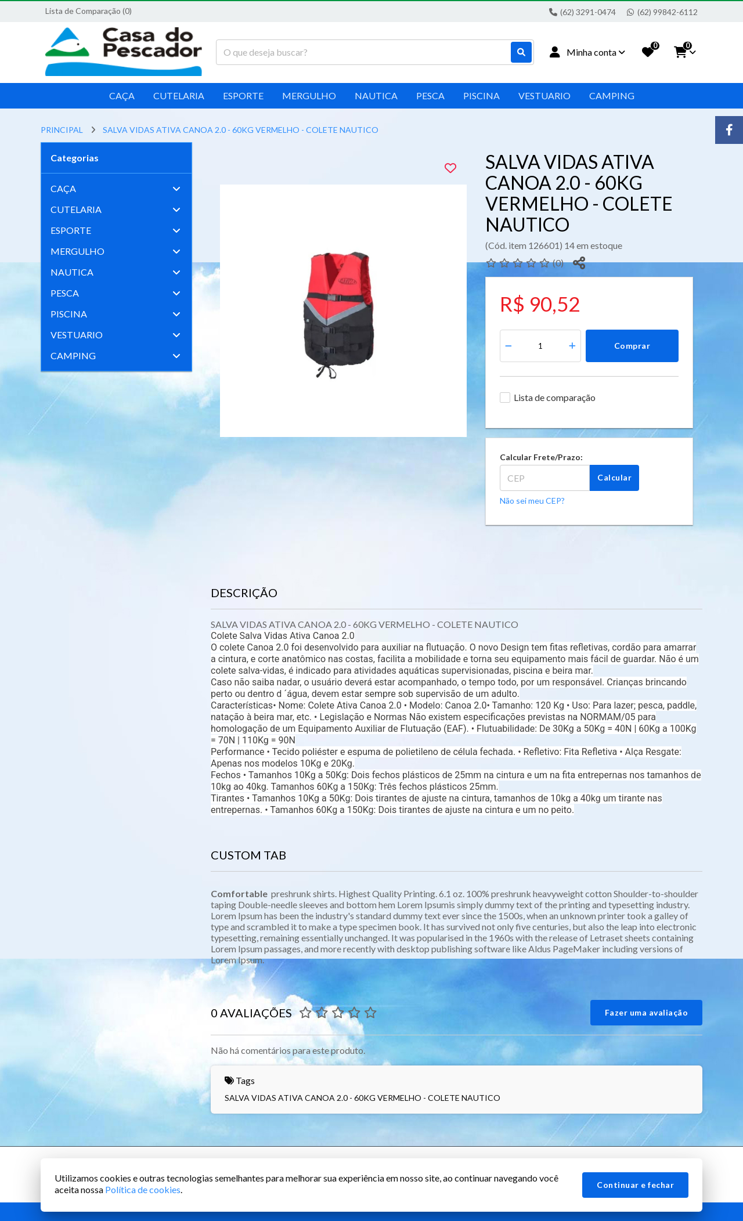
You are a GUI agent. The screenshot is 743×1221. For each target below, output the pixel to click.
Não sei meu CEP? (532, 500)
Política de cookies (143, 1189)
